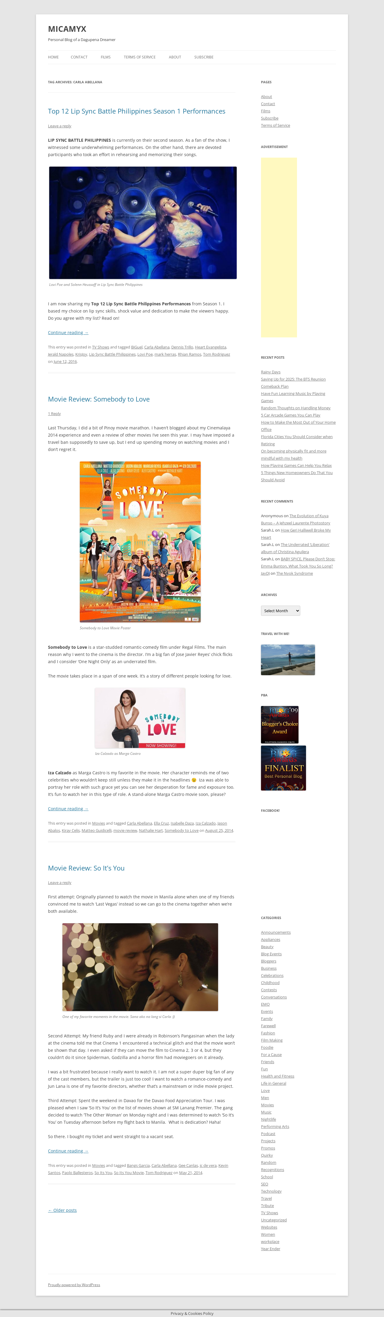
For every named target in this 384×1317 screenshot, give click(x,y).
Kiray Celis (71, 830)
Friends (267, 1061)
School (267, 1176)
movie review (125, 830)
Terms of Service (140, 57)
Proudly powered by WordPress (74, 1284)
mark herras (165, 354)
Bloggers (268, 961)
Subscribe (204, 57)
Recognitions (272, 1169)
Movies (98, 823)
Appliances (270, 939)
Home (53, 57)
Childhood (270, 982)
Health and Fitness (277, 1076)
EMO (265, 1004)
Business (269, 968)
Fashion (268, 1033)
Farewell (268, 1025)
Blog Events (271, 954)
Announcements (276, 932)
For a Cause (271, 1054)
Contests (269, 989)
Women (268, 1234)
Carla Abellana (157, 347)
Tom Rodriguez (216, 354)
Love (265, 1090)
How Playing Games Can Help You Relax (296, 465)
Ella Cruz (161, 823)
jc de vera (208, 1165)
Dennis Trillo (182, 347)
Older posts (62, 1210)
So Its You (103, 1172)
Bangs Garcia (138, 1165)
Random (268, 1162)
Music (266, 1112)
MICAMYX (67, 28)
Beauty (267, 946)
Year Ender (270, 1248)
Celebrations (272, 975)
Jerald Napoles (61, 354)
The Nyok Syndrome (294, 573)
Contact (79, 57)
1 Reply (54, 413)
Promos (268, 1148)
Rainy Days (270, 372)
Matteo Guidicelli (97, 830)
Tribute (267, 1205)
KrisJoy (81, 354)
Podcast (268, 1133)
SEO (264, 1184)
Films (106, 57)
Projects (268, 1140)
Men (265, 1097)
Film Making (272, 1040)
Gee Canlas (188, 1165)
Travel (266, 1198)
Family (267, 1018)
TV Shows (100, 347)
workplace (270, 1241)
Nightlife (268, 1119)
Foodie (267, 1047)
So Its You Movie (129, 1172)
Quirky (267, 1155)
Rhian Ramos (189, 354)
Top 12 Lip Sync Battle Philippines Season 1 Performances (136, 110)
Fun (264, 1069)
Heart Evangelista (210, 347)
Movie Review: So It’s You (86, 867)
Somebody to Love (182, 830)
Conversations (274, 997)
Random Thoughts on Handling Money (296, 408)
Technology (271, 1191)
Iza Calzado (206, 823)
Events (267, 1011)
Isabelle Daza (182, 823)
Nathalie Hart (151, 830)
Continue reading (68, 332)
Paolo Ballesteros (77, 1172)
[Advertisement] (279, 247)
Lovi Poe (145, 354)
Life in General (273, 1083)
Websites (269, 1227)
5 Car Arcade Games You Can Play (290, 415)
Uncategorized (274, 1220)
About (175, 57)
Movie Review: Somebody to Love (99, 398)
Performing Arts (275, 1126)
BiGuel (136, 347)
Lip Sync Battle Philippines (112, 354)
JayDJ (265, 573)
